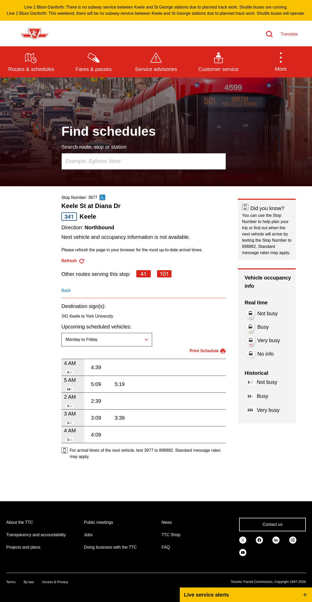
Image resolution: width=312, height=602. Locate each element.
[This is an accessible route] (102, 197)
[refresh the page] (73, 261)
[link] (242, 539)
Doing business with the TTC (110, 547)
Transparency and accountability (36, 535)
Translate (289, 34)
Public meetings (98, 522)
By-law (29, 582)
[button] (281, 61)
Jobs (88, 535)
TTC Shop (170, 535)
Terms (10, 582)
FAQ (165, 547)
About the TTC (19, 522)
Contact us (272, 524)
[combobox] (143, 161)
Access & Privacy (55, 582)
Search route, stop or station (93, 147)
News (166, 522)
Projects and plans (23, 547)
